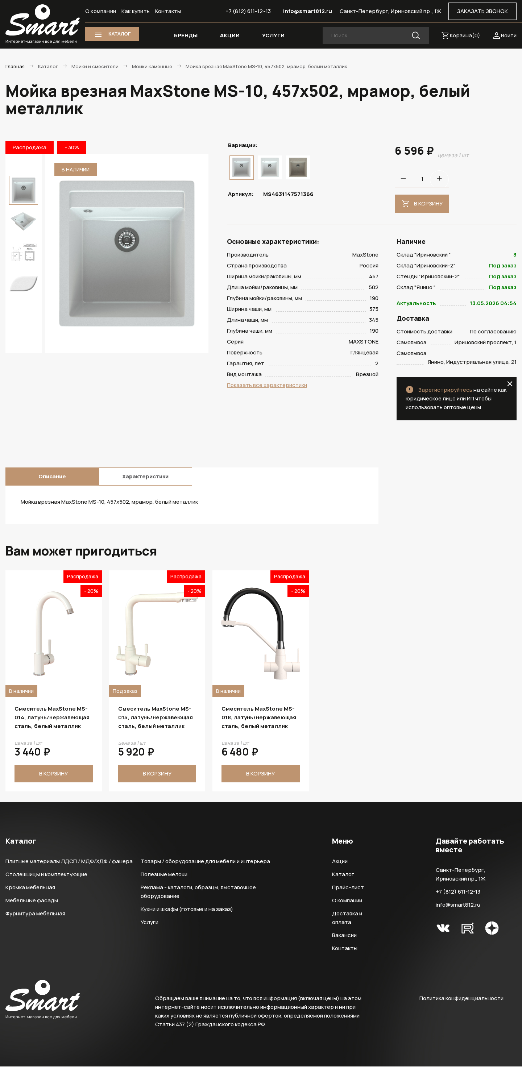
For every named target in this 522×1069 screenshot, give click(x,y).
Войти (509, 35)
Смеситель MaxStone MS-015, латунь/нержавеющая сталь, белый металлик (155, 719)
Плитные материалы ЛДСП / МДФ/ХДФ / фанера (69, 864)
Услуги (149, 924)
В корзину (428, 203)
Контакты (168, 11)
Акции (340, 864)
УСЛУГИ (273, 35)
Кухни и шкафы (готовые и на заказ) (187, 911)
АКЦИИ (230, 35)
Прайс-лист (348, 890)
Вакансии (344, 937)
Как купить (135, 11)
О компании (100, 11)
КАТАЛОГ (119, 34)
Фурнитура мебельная (35, 916)
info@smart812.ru (307, 11)
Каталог (343, 877)
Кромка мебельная (30, 890)
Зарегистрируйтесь (445, 392)
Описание (52, 479)
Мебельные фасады (31, 903)
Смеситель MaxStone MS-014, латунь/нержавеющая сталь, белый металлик (52, 719)
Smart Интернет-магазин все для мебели (42, 24)
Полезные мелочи (164, 877)
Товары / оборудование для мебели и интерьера (205, 864)
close (510, 386)
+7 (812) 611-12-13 (248, 11)
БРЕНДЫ (186, 35)
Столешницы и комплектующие (46, 877)
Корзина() (465, 35)
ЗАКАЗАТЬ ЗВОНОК (482, 11)
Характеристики (145, 479)
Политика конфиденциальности (461, 1000)
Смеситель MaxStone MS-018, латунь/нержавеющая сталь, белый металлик (258, 719)
